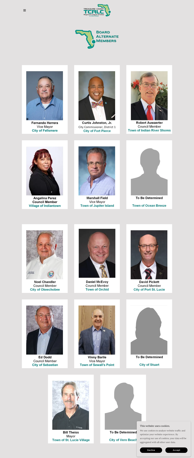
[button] (24, 10)
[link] (97, 10)
